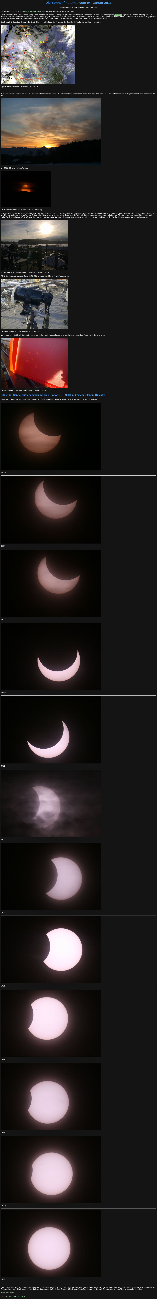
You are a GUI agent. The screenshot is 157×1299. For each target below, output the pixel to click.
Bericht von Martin (7, 1293)
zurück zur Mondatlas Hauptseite (13, 1296)
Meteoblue (118, 15)
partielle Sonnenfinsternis (32, 11)
